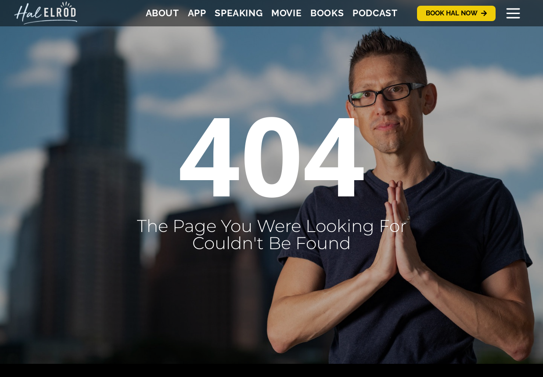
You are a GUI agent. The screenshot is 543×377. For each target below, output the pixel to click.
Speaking (239, 12)
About (162, 12)
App (197, 12)
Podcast (374, 12)
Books (327, 12)
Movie (286, 12)
